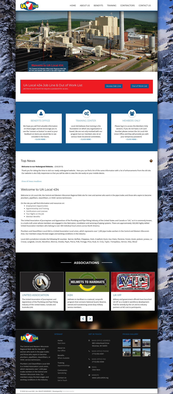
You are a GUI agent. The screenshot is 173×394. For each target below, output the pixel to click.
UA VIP (117, 295)
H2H (70, 295)
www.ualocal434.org (100, 377)
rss (131, 391)
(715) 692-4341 (98, 354)
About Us (61, 348)
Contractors (62, 370)
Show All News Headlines (32, 181)
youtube (137, 391)
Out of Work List (139, 86)
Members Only (131, 120)
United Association (35, 295)
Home (60, 340)
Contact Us (62, 377)
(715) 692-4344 (98, 362)
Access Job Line (113, 86)
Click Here (96, 369)
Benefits (61, 355)
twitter (143, 391)
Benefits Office (40, 120)
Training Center (86, 120)
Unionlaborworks (68, 391)
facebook (149, 391)
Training (61, 363)
